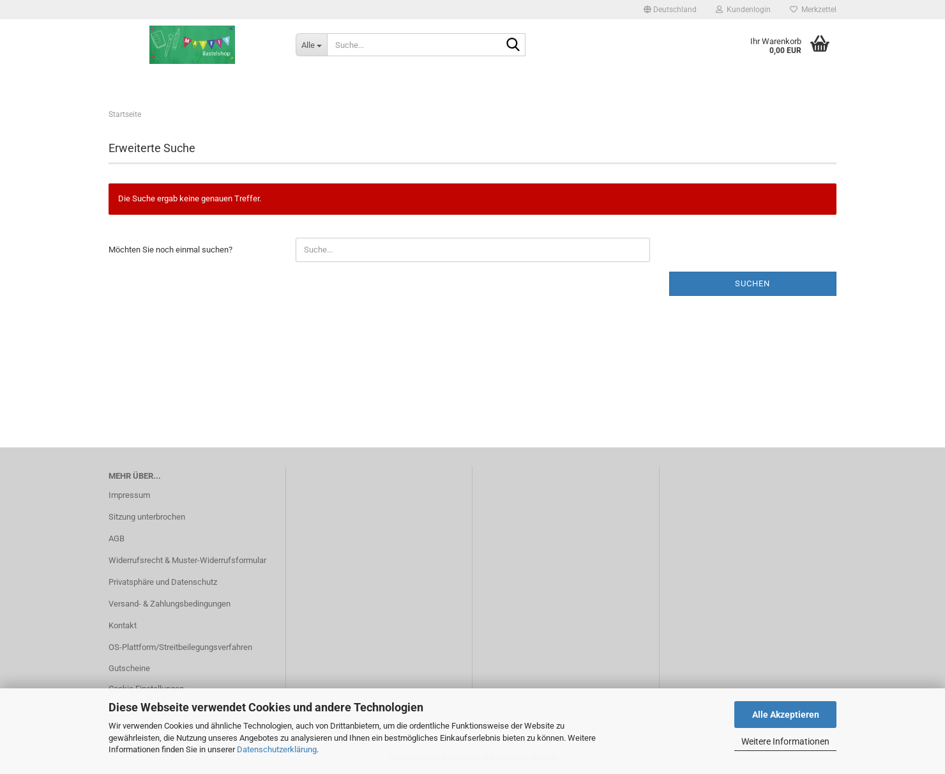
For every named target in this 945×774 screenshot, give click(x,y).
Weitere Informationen (785, 741)
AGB (117, 538)
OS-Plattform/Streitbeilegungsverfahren (180, 647)
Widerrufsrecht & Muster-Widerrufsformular (187, 560)
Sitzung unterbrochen (147, 517)
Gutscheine (129, 668)
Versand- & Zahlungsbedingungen (170, 603)
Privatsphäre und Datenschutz (163, 582)
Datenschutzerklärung (277, 749)
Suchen (752, 283)
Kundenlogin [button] (743, 9)
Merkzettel (813, 9)
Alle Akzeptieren (785, 714)
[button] (670, 9)
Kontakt (123, 625)
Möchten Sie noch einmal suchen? (170, 249)
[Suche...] (311, 44)
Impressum (129, 495)
